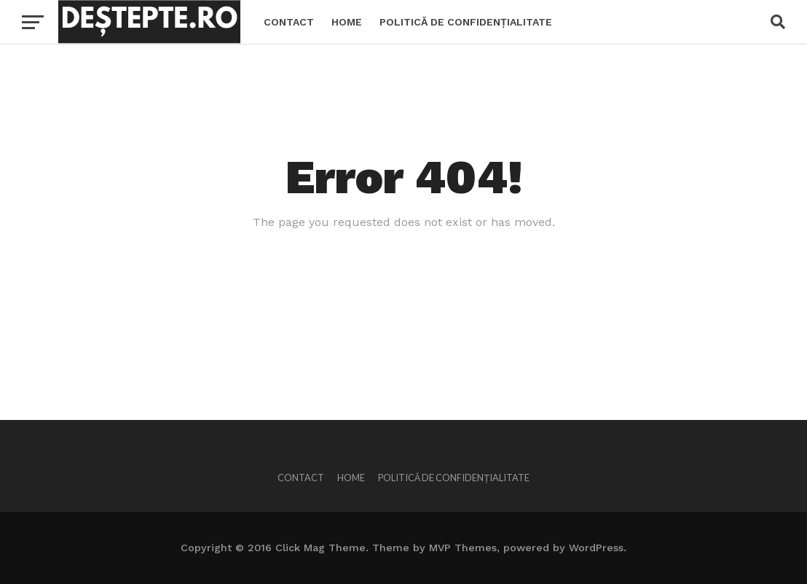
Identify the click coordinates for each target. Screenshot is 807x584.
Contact (289, 22)
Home (346, 22)
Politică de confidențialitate (465, 22)
